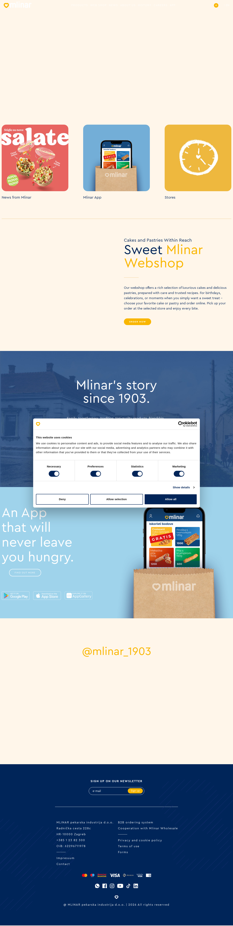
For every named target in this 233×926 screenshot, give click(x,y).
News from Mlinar (16, 197)
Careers (161, 5)
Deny (62, 499)
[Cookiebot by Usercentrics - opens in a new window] (181, 424)
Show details (181, 487)
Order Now (137, 322)
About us (128, 5)
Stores (170, 197)
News (113, 5)
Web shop (98, 5)
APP (173, 5)
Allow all (171, 499)
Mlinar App (92, 197)
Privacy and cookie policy (140, 840)
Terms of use (128, 846)
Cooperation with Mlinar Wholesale (148, 828)
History (145, 5)
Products (79, 5)
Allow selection (116, 499)
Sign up (135, 791)
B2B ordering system (135, 823)
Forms (123, 852)
